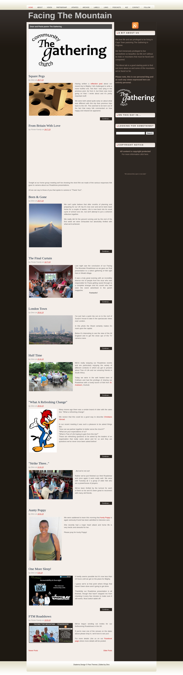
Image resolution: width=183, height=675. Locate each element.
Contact (136, 7)
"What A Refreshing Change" (48, 402)
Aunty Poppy (37, 510)
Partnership (61, 7)
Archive (86, 7)
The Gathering (140, 42)
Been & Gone (38, 196)
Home (30, 7)
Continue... (106, 119)
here (146, 154)
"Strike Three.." (39, 463)
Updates (74, 7)
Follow (147, 7)
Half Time (35, 355)
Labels (96, 7)
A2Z (126, 7)
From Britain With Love (44, 125)
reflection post (96, 84)
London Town (38, 308)
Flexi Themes (93, 665)
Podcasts (117, 7)
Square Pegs (37, 76)
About (40, 7)
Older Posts (107, 651)
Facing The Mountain (70, 15)
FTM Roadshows (40, 616)
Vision (49, 7)
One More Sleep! (40, 568)
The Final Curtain (40, 258)
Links (106, 7)
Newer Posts (33, 651)
